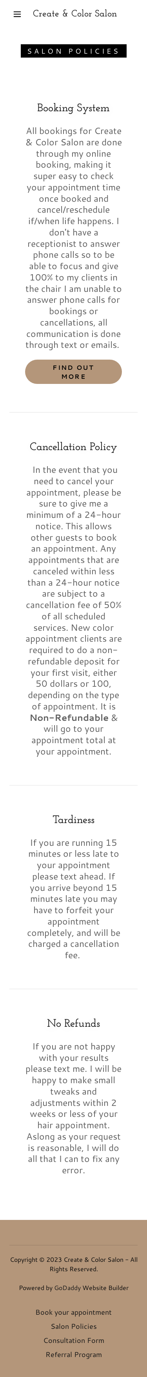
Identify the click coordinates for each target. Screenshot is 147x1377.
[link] (75, 14)
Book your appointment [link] (73, 1312)
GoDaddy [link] (67, 1287)
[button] (17, 14)
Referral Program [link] (73, 1354)
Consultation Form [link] (73, 1340)
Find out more (73, 372)
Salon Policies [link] (74, 1326)
